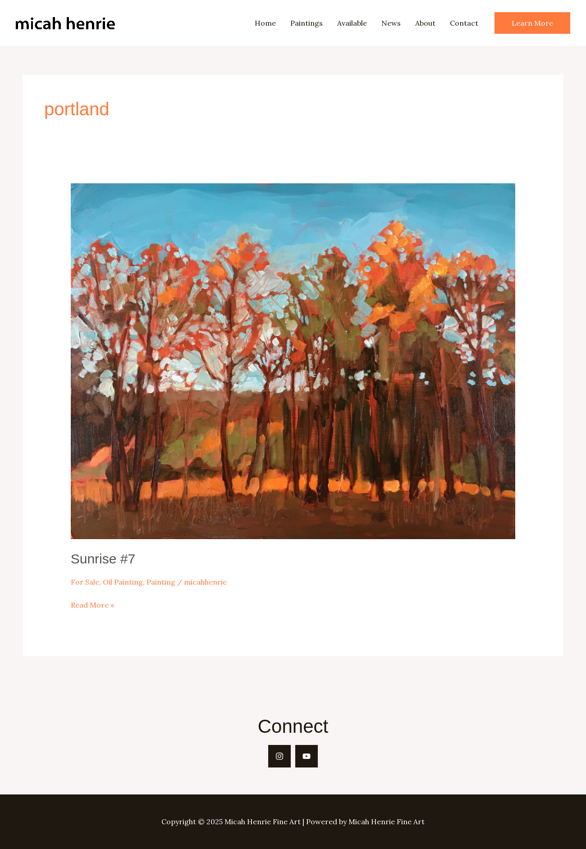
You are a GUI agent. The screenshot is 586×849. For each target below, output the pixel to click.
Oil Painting (123, 581)
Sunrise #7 (103, 558)
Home (265, 22)
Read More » (92, 605)
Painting (160, 581)
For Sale (85, 581)
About (425, 22)
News (391, 22)
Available (352, 22)
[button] (532, 23)
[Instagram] (279, 756)
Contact (464, 22)
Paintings (306, 22)
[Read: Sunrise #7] (293, 360)
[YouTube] (306, 756)
